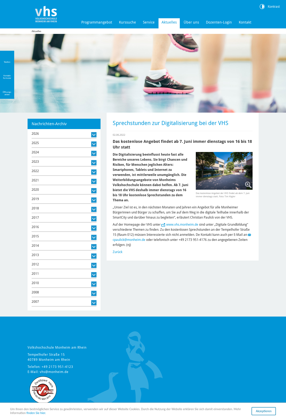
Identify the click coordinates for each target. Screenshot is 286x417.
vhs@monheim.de (54, 372)
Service (149, 22)
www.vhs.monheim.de (182, 224)
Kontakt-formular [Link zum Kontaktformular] (7, 76)
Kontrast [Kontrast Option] (274, 7)
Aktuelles (169, 22)
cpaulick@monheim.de (129, 240)
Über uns (191, 22)
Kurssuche (127, 22)
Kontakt (245, 22)
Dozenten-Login (219, 22)
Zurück (117, 252)
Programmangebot (96, 22)
